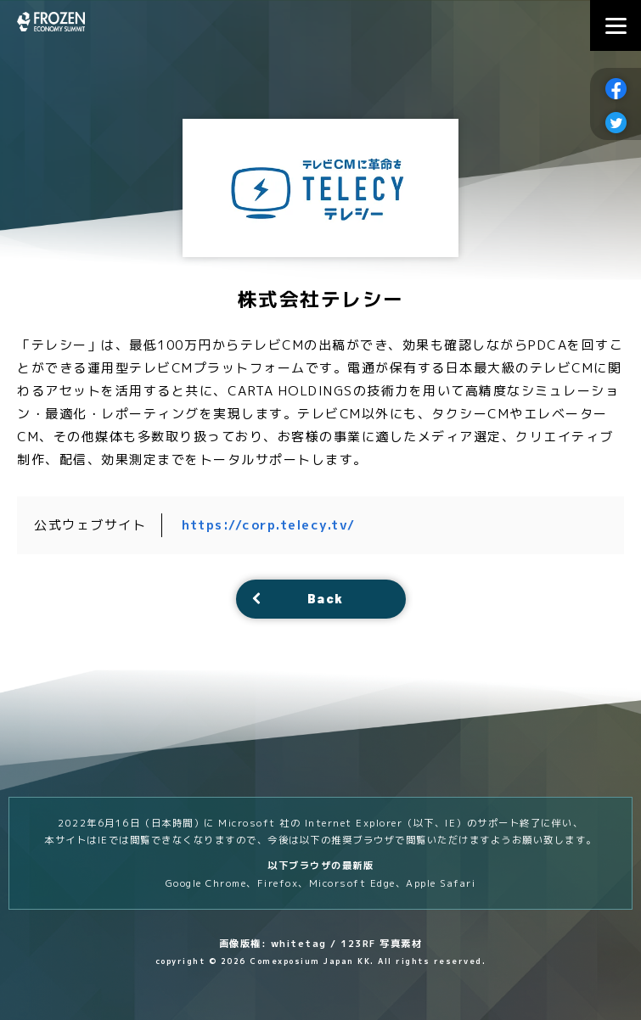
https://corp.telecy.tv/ (270, 525)
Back (325, 598)
